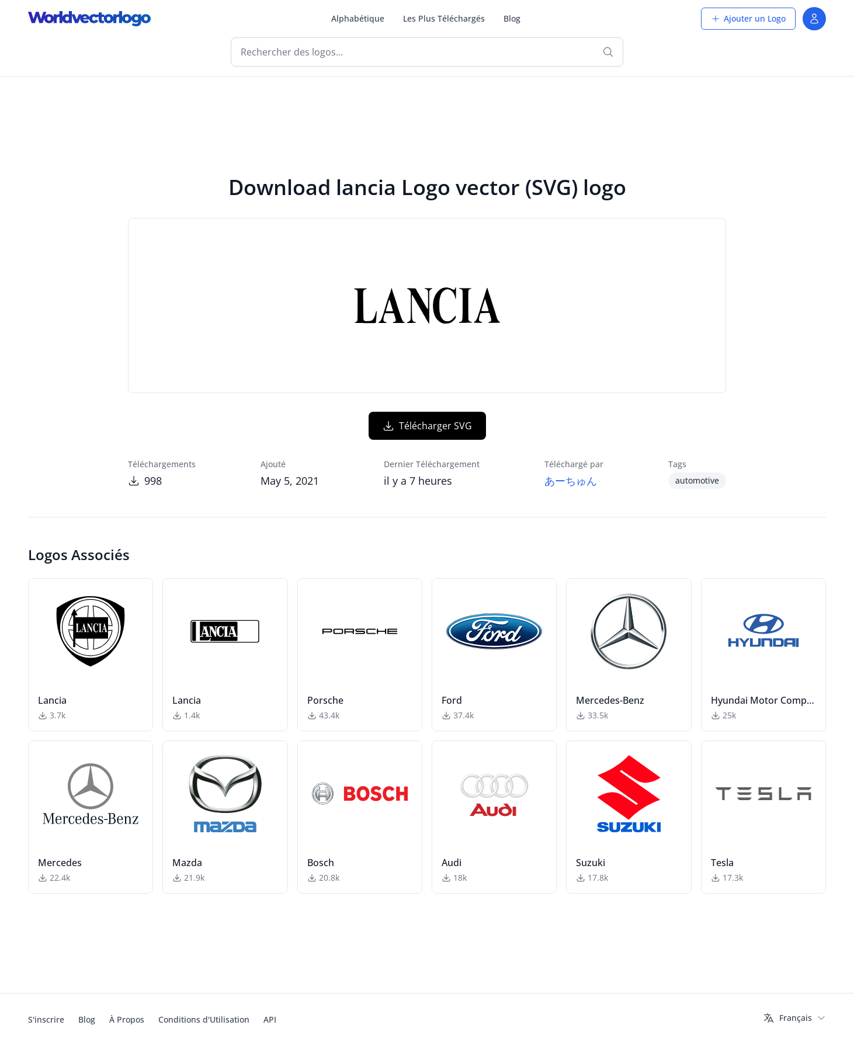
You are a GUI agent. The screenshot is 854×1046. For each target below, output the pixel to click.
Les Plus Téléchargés (444, 18)
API (269, 1019)
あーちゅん (570, 481)
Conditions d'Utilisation (203, 1019)
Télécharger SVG (427, 425)
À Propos (126, 1019)
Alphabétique (357, 18)
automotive (697, 480)
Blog (512, 18)
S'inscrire (46, 1019)
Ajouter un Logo (748, 18)
